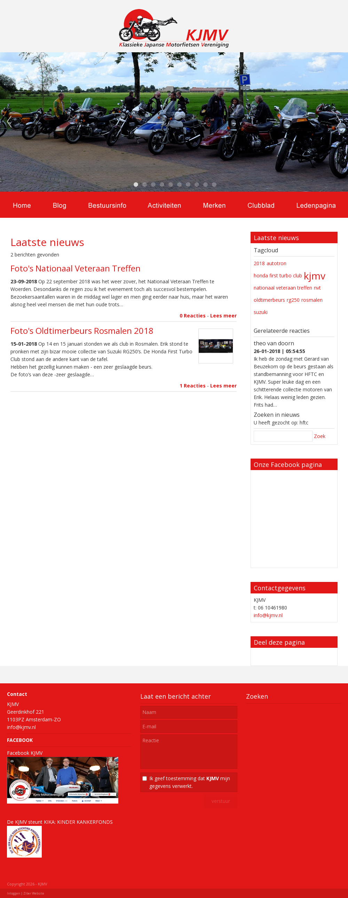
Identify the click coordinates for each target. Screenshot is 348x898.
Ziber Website (33, 893)
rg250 (293, 300)
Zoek (319, 436)
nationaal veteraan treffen (283, 287)
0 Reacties (193, 315)
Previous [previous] (9, 122)
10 (214, 184)
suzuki (261, 312)
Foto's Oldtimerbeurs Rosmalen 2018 (81, 330)
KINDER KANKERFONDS (85, 822)
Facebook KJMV (24, 753)
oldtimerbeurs (269, 300)
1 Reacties (193, 385)
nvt (317, 287)
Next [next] (339, 122)
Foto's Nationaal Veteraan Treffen (75, 268)
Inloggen (13, 893)
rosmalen (312, 300)
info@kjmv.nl (268, 615)
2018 (259, 263)
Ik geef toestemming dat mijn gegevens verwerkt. (189, 782)
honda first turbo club (278, 275)
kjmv (314, 275)
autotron (276, 263)
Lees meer (223, 315)
